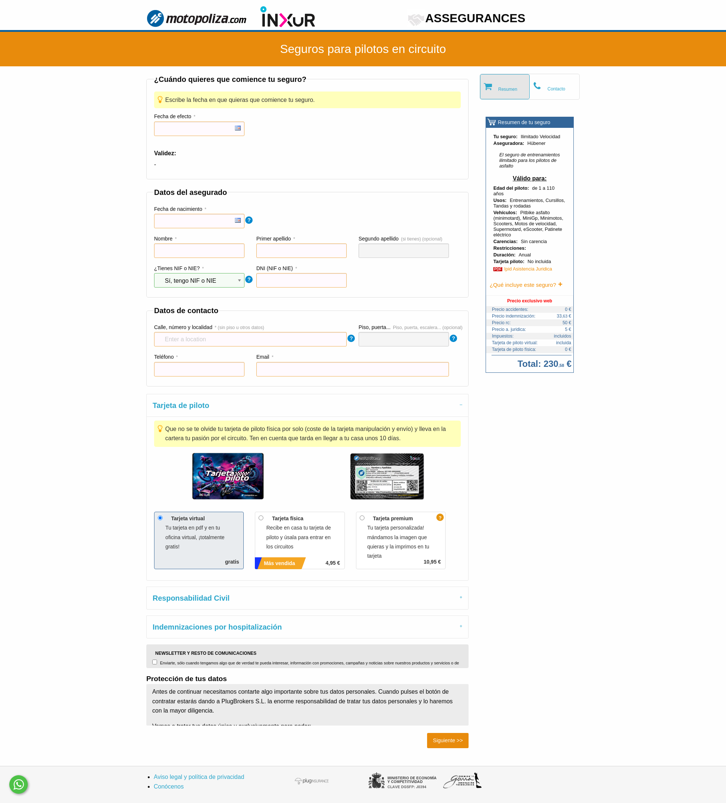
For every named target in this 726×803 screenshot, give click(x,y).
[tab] (307, 405)
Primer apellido (273, 239)
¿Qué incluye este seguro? (523, 285)
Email (262, 357)
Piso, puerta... (374, 327)
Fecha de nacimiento (178, 209)
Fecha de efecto (172, 116)
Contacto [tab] (556, 89)
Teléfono (164, 357)
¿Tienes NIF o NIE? (177, 268)
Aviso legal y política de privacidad (199, 777)
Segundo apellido (379, 239)
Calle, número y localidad (183, 327)
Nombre (163, 239)
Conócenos (169, 786)
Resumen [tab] (507, 89)
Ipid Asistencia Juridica (528, 269)
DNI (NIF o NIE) (274, 268)
